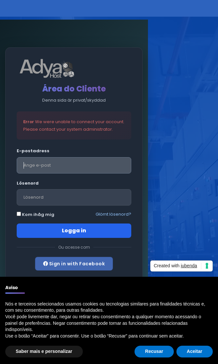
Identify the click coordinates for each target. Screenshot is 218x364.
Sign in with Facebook (74, 263)
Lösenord (28, 183)
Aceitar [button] (194, 351)
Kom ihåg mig (35, 214)
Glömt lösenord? (113, 214)
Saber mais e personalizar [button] (44, 351)
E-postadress (33, 151)
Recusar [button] (154, 351)
